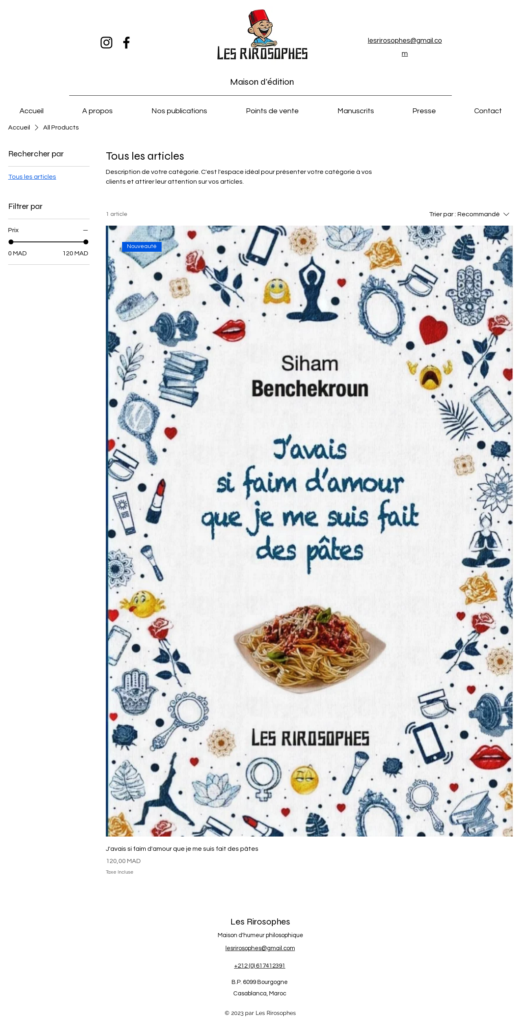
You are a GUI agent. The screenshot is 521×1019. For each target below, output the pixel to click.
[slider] (11, 242)
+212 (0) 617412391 (259, 966)
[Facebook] (126, 43)
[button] (97, 107)
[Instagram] (106, 43)
